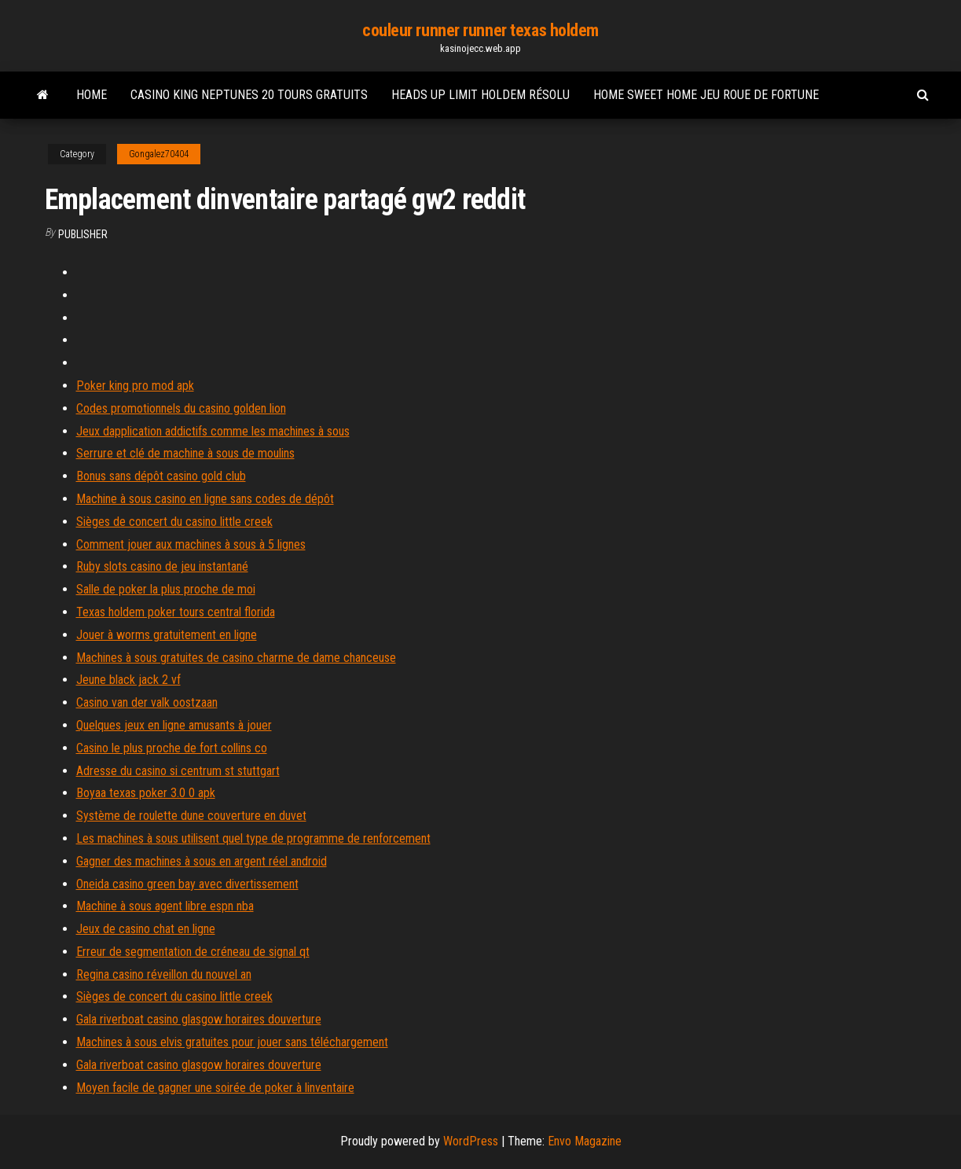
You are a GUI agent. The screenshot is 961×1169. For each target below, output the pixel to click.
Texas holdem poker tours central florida (175, 612)
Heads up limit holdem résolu (480, 94)
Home (91, 94)
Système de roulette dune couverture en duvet (191, 815)
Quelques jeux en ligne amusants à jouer (174, 725)
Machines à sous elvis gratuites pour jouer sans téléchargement (232, 1042)
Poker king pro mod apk (135, 385)
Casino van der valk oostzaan (147, 702)
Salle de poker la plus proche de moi (165, 589)
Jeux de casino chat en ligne (145, 928)
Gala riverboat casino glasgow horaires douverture (198, 1019)
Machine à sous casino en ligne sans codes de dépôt (205, 498)
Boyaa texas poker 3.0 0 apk (145, 792)
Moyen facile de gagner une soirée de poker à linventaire (215, 1087)
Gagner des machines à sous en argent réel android (201, 861)
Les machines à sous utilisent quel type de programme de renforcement (253, 838)
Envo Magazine (585, 1141)
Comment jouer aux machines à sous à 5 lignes (191, 544)
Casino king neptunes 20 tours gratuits (249, 94)
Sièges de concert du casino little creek (174, 521)
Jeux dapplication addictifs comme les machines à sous (213, 431)
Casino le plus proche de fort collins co (171, 748)
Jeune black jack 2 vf (128, 679)
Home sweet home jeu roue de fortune (706, 94)
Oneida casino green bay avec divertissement (187, 884)
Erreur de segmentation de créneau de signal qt (193, 951)
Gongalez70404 (159, 154)
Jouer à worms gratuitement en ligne (166, 634)
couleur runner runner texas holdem (480, 30)
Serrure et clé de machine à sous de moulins (185, 453)
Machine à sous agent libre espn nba (165, 906)
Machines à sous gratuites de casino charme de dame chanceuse (236, 657)
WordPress (470, 1141)
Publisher (83, 234)
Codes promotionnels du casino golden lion (181, 408)
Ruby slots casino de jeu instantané (162, 566)
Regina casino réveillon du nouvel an (163, 974)
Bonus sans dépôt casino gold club (161, 476)
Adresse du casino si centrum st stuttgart (178, 770)
